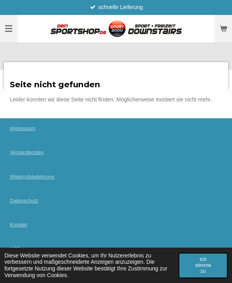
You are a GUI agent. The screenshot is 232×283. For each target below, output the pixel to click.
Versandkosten (27, 152)
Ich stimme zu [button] (203, 265)
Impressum (22, 128)
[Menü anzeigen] (8, 28)
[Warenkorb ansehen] (223, 28)
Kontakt (18, 225)
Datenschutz (24, 201)
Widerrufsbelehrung (32, 177)
